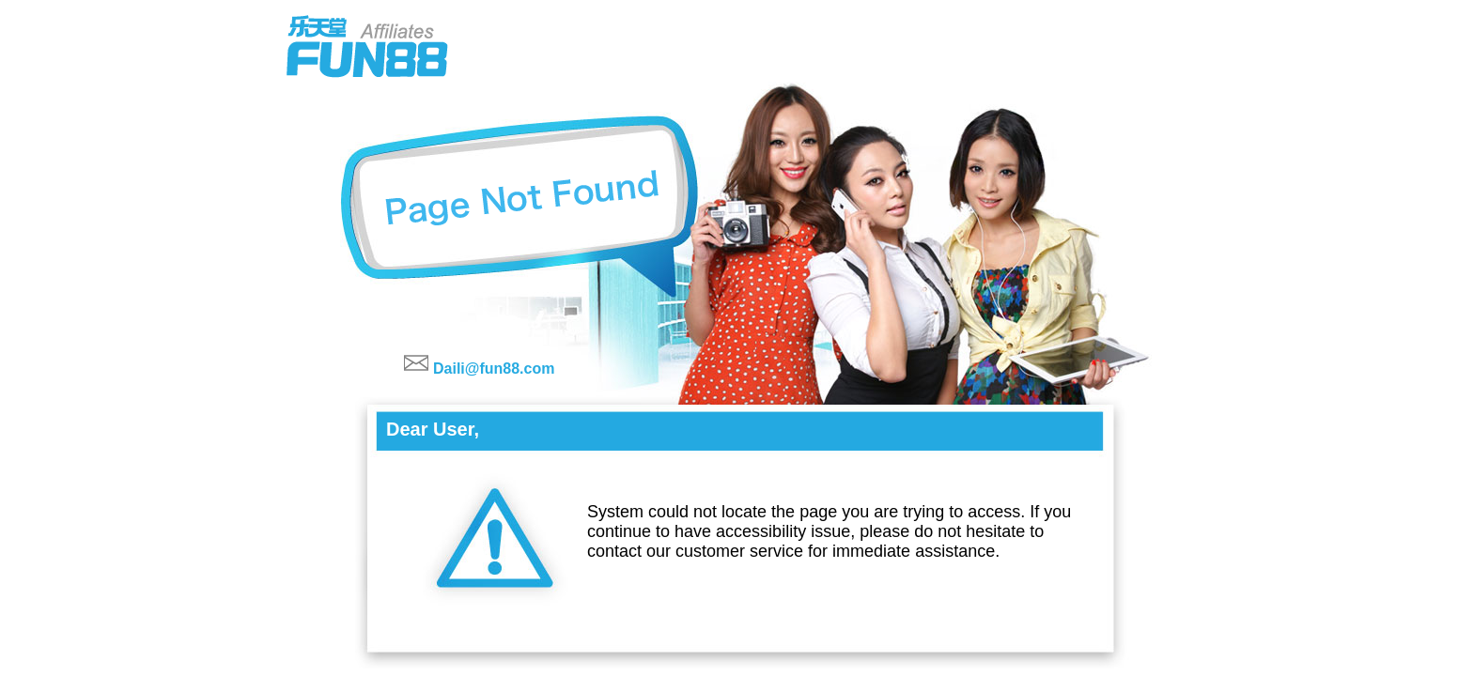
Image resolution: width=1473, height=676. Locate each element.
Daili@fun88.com (493, 368)
